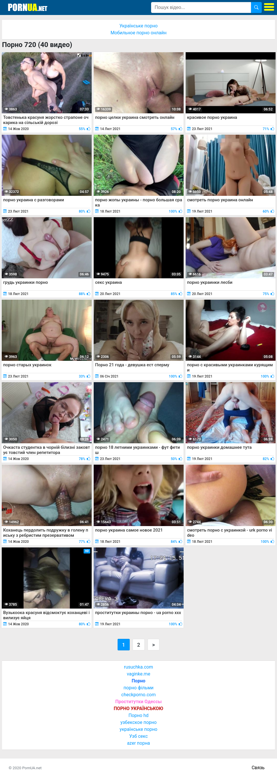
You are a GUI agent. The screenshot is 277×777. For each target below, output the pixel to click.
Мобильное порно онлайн (138, 32)
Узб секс (138, 736)
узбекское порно (138, 722)
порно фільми (138, 687)
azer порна (138, 743)
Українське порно (138, 26)
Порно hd (139, 715)
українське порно (138, 729)
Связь (258, 767)
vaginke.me (138, 674)
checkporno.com (138, 694)
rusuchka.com (138, 667)
